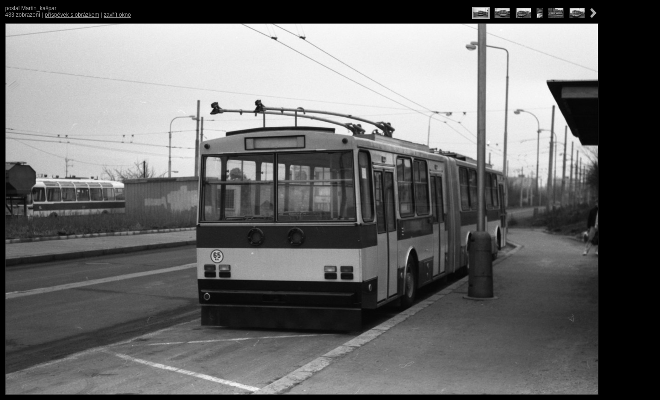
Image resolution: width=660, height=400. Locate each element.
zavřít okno (117, 15)
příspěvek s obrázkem (72, 15)
